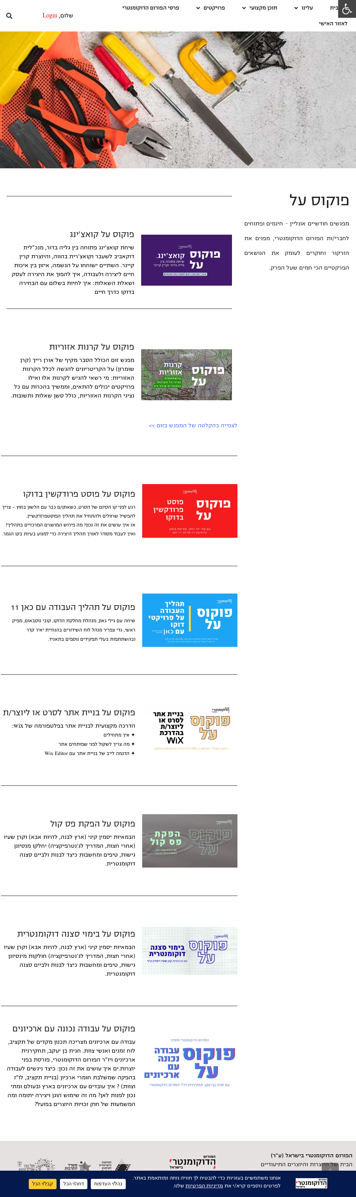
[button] (9, 16)
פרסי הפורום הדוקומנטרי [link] (150, 8)
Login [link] (49, 16)
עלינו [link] (303, 8)
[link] (347, 9)
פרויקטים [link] (210, 8)
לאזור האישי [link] (333, 23)
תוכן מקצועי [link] (259, 8)
